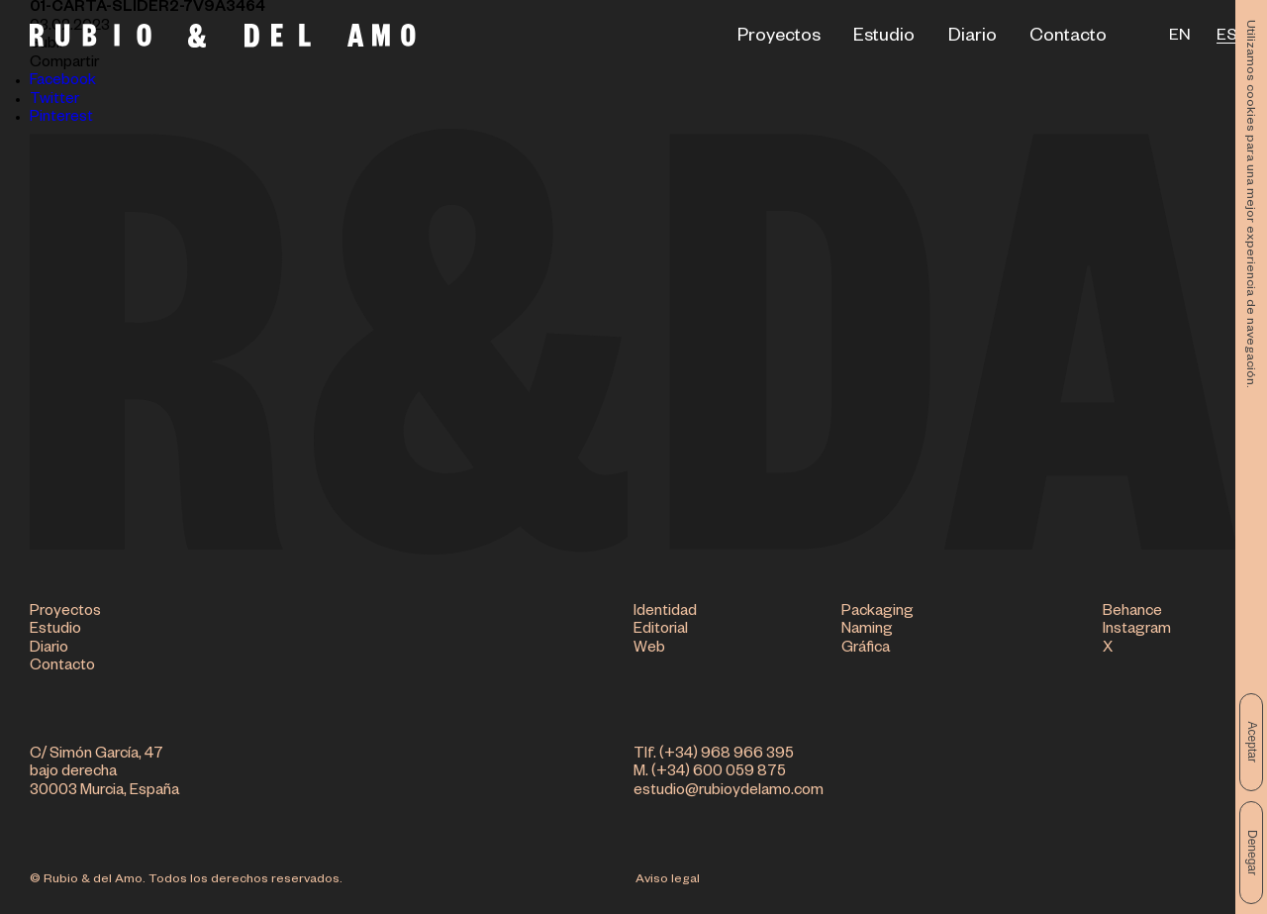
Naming (867, 631)
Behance (1132, 612)
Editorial (661, 631)
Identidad (665, 612)
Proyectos (779, 38)
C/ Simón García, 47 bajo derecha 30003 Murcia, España (104, 773)
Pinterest (61, 118)
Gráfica (865, 649)
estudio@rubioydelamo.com (729, 791)
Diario (972, 38)
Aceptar (1252, 742)
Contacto (1068, 38)
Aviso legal (667, 880)
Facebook (63, 81)
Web (649, 649)
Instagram (1137, 631)
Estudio (884, 38)
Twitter (54, 100)
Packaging (877, 612)
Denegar (1252, 852)
